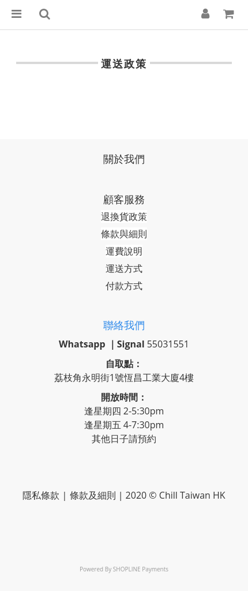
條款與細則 (124, 233)
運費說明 (124, 251)
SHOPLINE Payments (140, 569)
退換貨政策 (124, 216)
